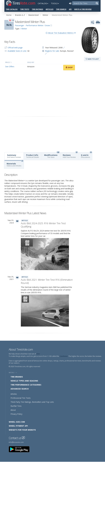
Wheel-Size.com (17, 422)
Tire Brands (17, 376)
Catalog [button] (43, 3)
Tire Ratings (37, 9)
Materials (15, 164)
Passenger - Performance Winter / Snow (32, 25)
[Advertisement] (40, 93)
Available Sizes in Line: (17, 51)
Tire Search (61, 9)
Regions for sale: (52, 51)
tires (38, 354)
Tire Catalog (12, 9)
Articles (49, 9)
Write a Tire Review (83, 9)
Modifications (52, 155)
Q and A (86, 155)
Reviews (70, 155)
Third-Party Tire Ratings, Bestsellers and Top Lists (32, 402)
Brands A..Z (20, 15)
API (70, 9)
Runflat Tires (16, 406)
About (13, 410)
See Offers (9, 66)
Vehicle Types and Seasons (24, 380)
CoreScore (64, 356)
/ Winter (23, 28)
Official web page (15, 47)
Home (8, 15)
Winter (45, 15)
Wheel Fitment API (18, 426)
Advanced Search (20, 388)
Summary (14, 156)
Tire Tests (24, 9)
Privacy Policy (16, 414)
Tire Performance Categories (26, 384)
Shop (69, 67)
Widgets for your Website (22, 430)
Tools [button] (55, 3)
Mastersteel (33, 15)
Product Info (32, 156)
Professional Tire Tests (21, 398)
